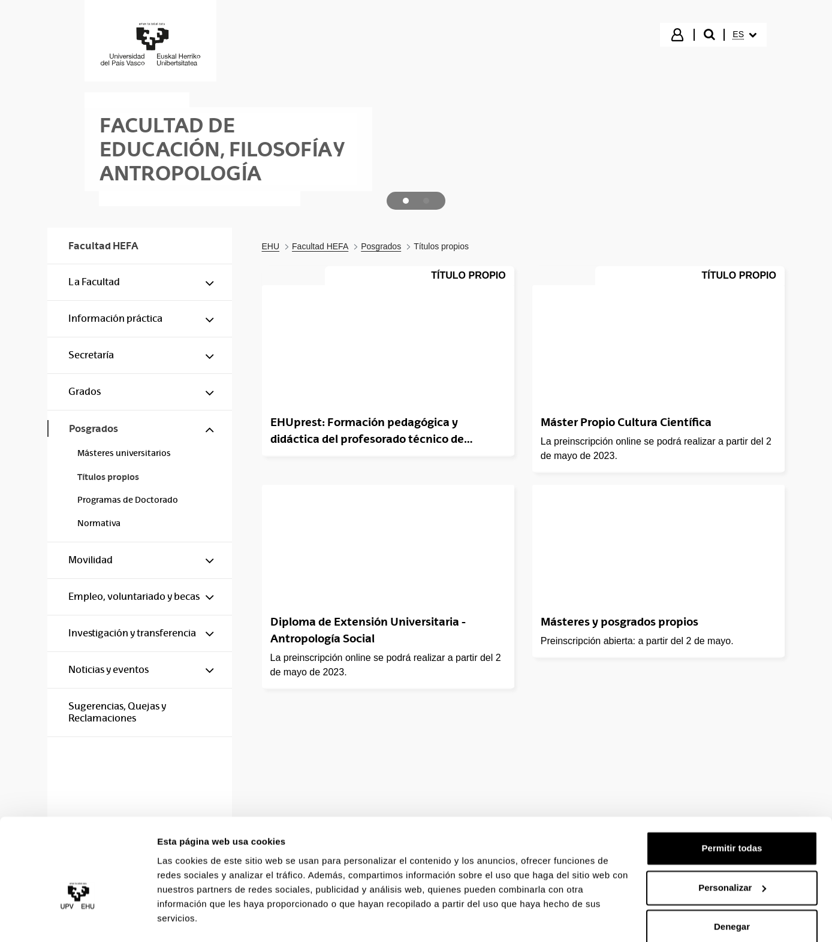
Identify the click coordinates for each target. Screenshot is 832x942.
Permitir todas (732, 816)
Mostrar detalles (192, 918)
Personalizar (732, 855)
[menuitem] (744, 35)
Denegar (732, 894)
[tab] (406, 201)
